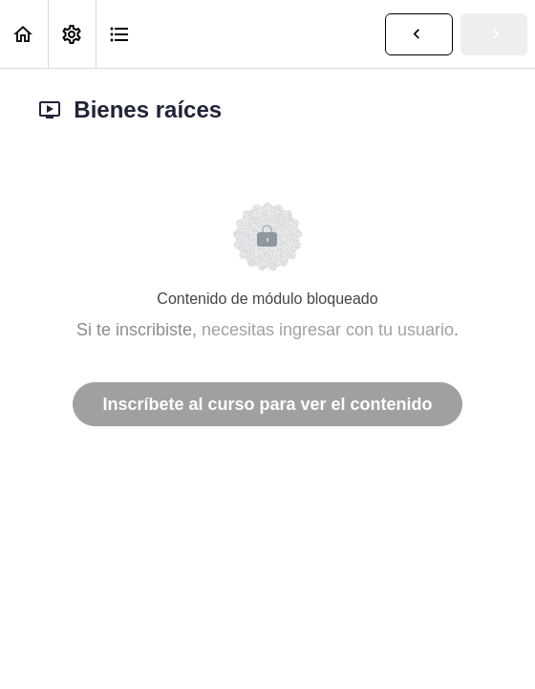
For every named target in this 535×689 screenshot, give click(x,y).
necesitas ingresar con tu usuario (328, 329)
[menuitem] (72, 34)
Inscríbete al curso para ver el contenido (267, 404)
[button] (24, 34)
